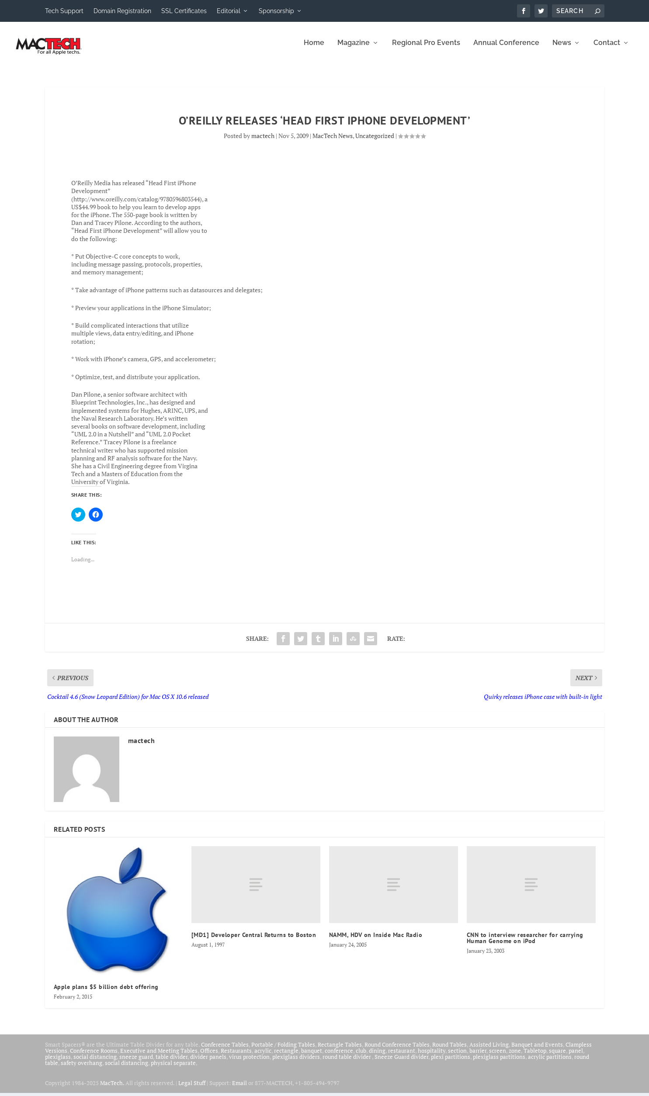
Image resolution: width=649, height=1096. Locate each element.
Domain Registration (122, 10)
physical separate (173, 1069)
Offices (209, 1057)
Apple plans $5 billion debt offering (106, 993)
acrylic (262, 1057)
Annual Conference (506, 49)
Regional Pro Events (426, 49)
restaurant (401, 1057)
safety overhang (81, 1069)
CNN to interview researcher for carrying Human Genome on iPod (525, 944)
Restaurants (236, 1057)
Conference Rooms (94, 1057)
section (457, 1057)
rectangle (286, 1057)
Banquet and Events (537, 1051)
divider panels (208, 1063)
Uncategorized (374, 142)
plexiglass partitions (499, 1063)
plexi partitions (450, 1063)
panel (576, 1057)
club (361, 1057)
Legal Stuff (191, 1089)
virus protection (249, 1063)
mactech (262, 142)
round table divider (347, 1063)
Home (314, 49)
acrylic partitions (550, 1063)
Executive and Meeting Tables (159, 1057)
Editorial (228, 10)
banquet (311, 1057)
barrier (477, 1057)
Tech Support (64, 10)
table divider (171, 1063)
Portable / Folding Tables (283, 1051)
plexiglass (58, 1063)
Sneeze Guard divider (401, 1063)
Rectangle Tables (340, 1051)
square (557, 1057)
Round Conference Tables (397, 1051)
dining (377, 1057)
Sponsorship (276, 10)
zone (515, 1057)
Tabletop (535, 1057)
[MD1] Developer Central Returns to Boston (253, 941)
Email (239, 1089)
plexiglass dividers (296, 1063)
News (561, 49)
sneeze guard (136, 1063)
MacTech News (332, 142)
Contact (606, 49)
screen (497, 1057)
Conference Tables (225, 1051)
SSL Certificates (184, 10)
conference (339, 1057)
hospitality (431, 1057)
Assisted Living (489, 1051)
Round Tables (449, 1051)
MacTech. (112, 1089)
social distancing (95, 1063)
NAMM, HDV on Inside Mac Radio (376, 941)
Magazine (353, 49)
